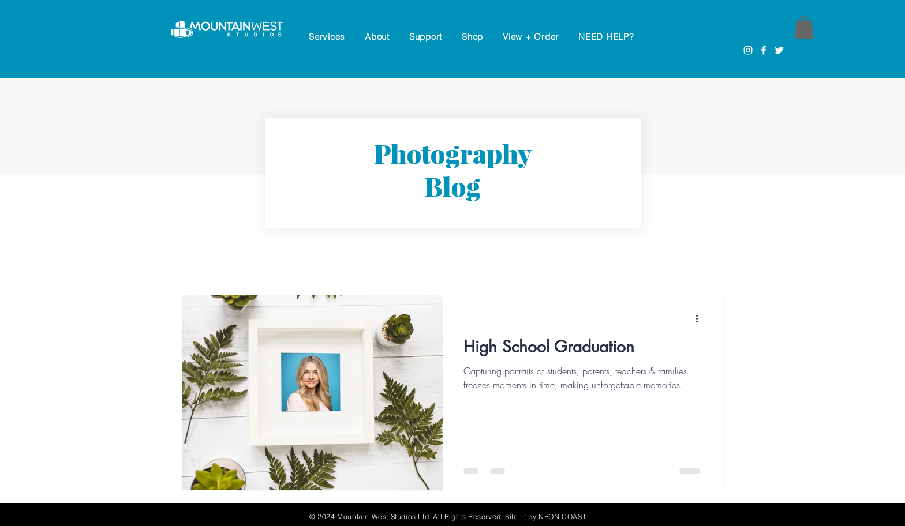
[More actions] (701, 319)
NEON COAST (562, 516)
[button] (425, 36)
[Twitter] (779, 50)
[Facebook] (763, 50)
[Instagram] (748, 50)
